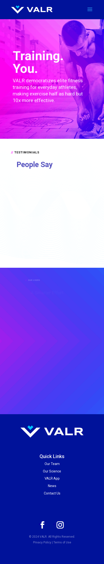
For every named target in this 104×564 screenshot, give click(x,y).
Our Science (52, 471)
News (52, 486)
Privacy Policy (42, 542)
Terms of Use (62, 542)
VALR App (52, 478)
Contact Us (52, 493)
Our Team (52, 464)
